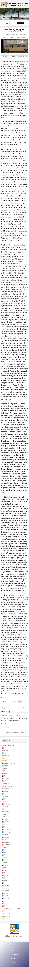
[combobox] (13, 23)
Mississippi (14, 34)
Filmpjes (13, 958)
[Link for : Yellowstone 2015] (14, 14)
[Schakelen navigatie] (7, 23)
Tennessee (22, 34)
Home (13, 947)
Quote (6, 723)
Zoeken (20, 23)
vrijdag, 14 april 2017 (14, 716)
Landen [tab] (5, 740)
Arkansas (5, 37)
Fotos (12, 951)
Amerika (8, 34)
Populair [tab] (16, 740)
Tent (18, 37)
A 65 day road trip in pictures (14, 936)
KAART (14, 57)
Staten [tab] (10, 740)
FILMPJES (23, 57)
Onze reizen (15, 955)
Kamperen (23, 37)
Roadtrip (12, 37)
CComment (22, 732)
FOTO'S (5, 57)
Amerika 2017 (12, 31)
